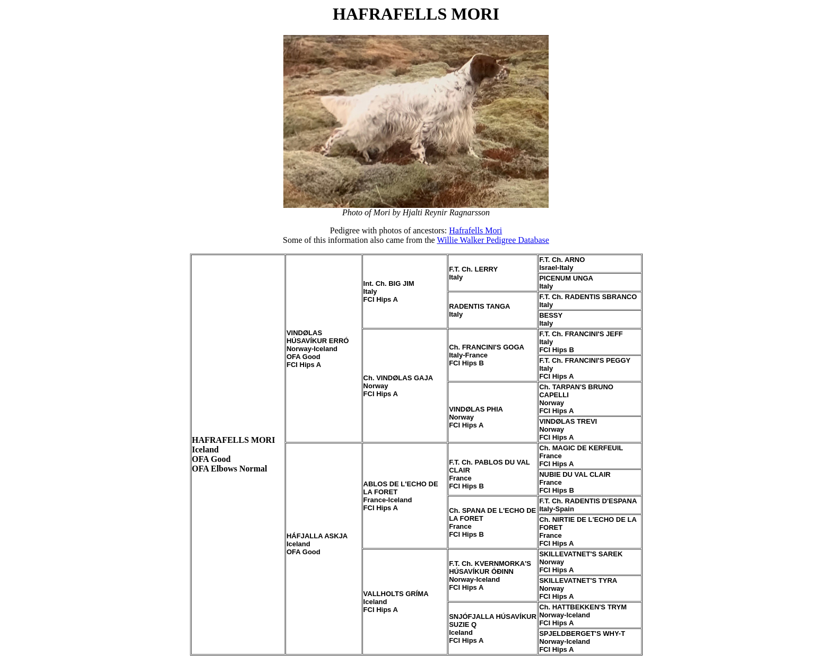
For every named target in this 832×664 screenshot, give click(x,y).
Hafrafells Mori (475, 230)
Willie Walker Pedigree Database (493, 239)
